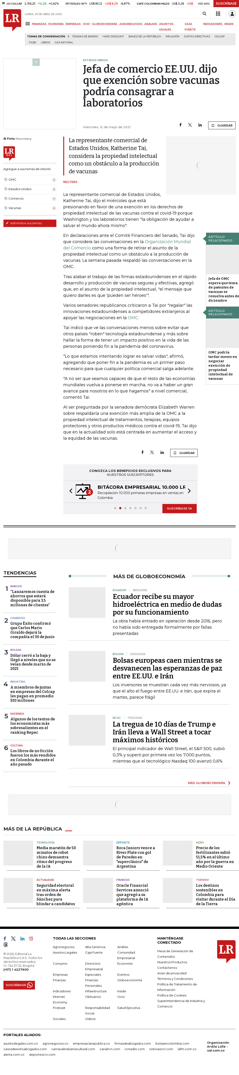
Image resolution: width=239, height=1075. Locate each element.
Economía (124, 963)
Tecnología (46, 842)
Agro (200, 842)
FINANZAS (39, 24)
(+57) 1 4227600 (16, 969)
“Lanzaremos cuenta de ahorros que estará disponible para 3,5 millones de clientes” (32, 598)
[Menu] (28, 24)
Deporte (123, 842)
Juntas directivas (197, 36)
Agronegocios (63, 946)
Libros (45, 42)
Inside (121, 991)
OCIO (86, 24)
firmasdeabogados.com (133, 1043)
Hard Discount (113, 36)
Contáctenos (167, 967)
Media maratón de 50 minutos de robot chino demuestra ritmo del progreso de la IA (56, 857)
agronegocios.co (55, 1043)
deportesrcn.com (42, 1054)
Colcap (220, 36)
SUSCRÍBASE (226, 3)
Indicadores (62, 991)
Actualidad (45, 879)
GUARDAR (222, 125)
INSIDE (229, 24)
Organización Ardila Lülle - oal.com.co (218, 1046)
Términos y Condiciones (175, 978)
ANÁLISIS (150, 24)
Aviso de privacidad (172, 973)
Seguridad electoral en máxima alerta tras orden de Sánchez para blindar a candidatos (56, 894)
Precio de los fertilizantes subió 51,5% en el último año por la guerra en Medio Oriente (215, 857)
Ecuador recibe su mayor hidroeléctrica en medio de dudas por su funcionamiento (167, 604)
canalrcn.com (110, 1049)
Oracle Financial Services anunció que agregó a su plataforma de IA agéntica (132, 894)
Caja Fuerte (94, 952)
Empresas (60, 974)
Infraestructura (96, 991)
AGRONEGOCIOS (130, 24)
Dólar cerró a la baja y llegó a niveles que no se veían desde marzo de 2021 (33, 662)
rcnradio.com (135, 1049)
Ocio (121, 996)
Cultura (16, 745)
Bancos (16, 586)
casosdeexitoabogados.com (25, 1049)
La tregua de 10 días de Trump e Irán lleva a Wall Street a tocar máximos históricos (164, 732)
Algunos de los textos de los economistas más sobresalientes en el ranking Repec (32, 726)
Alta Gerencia (95, 946)
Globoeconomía (129, 980)
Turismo (202, 879)
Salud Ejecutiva (128, 1007)
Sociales (59, 1018)
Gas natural (64, 42)
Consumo (60, 963)
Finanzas (123, 879)
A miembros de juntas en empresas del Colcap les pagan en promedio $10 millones (32, 694)
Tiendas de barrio (85, 36)
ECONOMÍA (56, 24)
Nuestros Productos (172, 962)
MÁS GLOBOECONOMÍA (206, 783)
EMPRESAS (73, 24)
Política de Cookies (171, 995)
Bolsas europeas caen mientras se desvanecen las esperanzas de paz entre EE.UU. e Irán (167, 668)
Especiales (93, 974)
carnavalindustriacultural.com (73, 1049)
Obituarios (93, 996)
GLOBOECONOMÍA (104, 24)
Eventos (123, 974)
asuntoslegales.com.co (20, 1043)
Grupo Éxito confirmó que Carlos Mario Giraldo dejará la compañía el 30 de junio (32, 630)
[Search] (204, 14)
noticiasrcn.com (161, 1049)
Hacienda (17, 713)
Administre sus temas (24, 223)
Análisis (122, 946)
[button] (69, 492)
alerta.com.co (13, 1054)
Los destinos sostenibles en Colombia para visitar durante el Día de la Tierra (215, 894)
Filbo (32, 42)
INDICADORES (212, 24)
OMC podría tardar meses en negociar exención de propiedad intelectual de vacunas (222, 365)
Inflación (172, 36)
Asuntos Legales (65, 952)
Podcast (59, 1007)
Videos (90, 1018)
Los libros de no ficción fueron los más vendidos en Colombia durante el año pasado (33, 757)
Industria (17, 681)
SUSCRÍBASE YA (179, 508)
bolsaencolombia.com (172, 1043)
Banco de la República (145, 36)
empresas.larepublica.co (91, 1043)
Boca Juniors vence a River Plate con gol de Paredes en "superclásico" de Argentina (135, 857)
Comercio (17, 618)
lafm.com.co (187, 1049)
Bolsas (15, 649)
